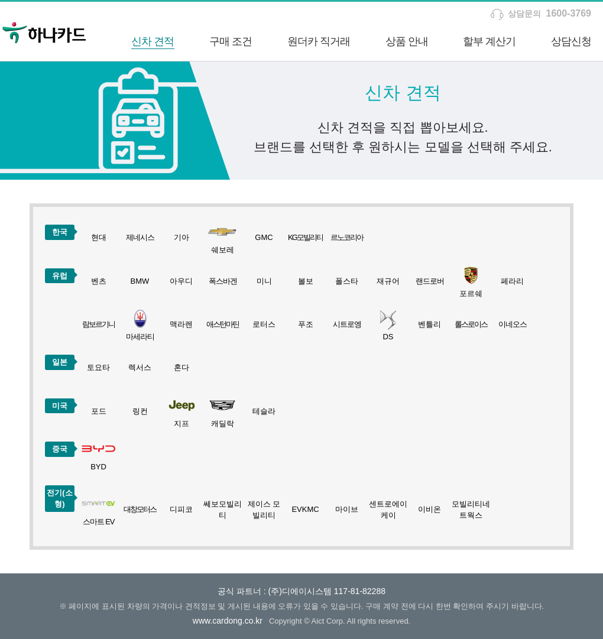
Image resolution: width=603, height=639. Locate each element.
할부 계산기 (489, 41)
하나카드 (44, 31)
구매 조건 (230, 41)
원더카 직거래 (318, 41)
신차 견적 (152, 41)
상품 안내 (406, 41)
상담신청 (571, 41)
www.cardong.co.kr (227, 620)
